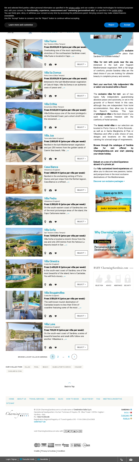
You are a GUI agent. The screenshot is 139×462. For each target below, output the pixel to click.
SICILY (128, 413)
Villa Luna (49, 324)
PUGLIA (127, 419)
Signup (14, 459)
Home (11, 399)
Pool (36, 367)
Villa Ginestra (51, 261)
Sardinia (51, 399)
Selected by (87, 399)
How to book (72, 399)
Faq (98, 399)
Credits (37, 451)
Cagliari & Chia (15, 371)
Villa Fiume (50, 41)
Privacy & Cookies (48, 451)
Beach (45, 367)
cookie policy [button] (117, 10)
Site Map (10, 404)
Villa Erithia (50, 104)
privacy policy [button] (74, 8)
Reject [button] (111, 25)
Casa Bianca (51, 167)
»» (73, 56)
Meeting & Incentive (112, 399)
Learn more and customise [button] (21, 25)
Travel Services (36, 399)
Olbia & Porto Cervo (61, 367)
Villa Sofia (50, 230)
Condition (61, 451)
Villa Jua (49, 136)
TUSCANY (126, 416)
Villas (27, 367)
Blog (60, 399)
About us (21, 399)
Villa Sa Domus (52, 73)
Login (8, 459)
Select (81, 65)
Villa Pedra (50, 198)
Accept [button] (127, 25)
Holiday (78, 367)
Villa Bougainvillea (54, 293)
